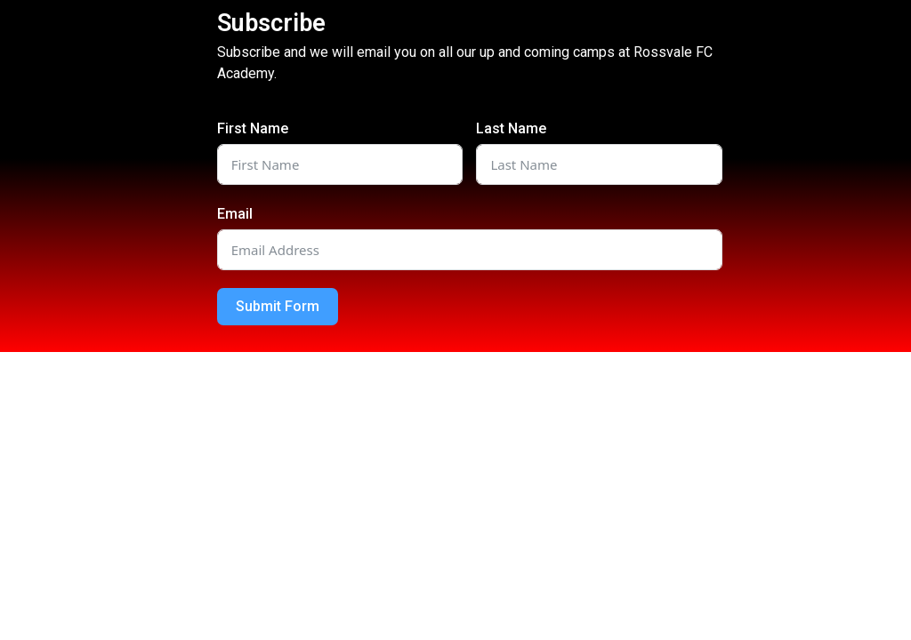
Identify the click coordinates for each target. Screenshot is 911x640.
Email (235, 213)
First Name (252, 128)
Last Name (511, 128)
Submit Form (277, 306)
